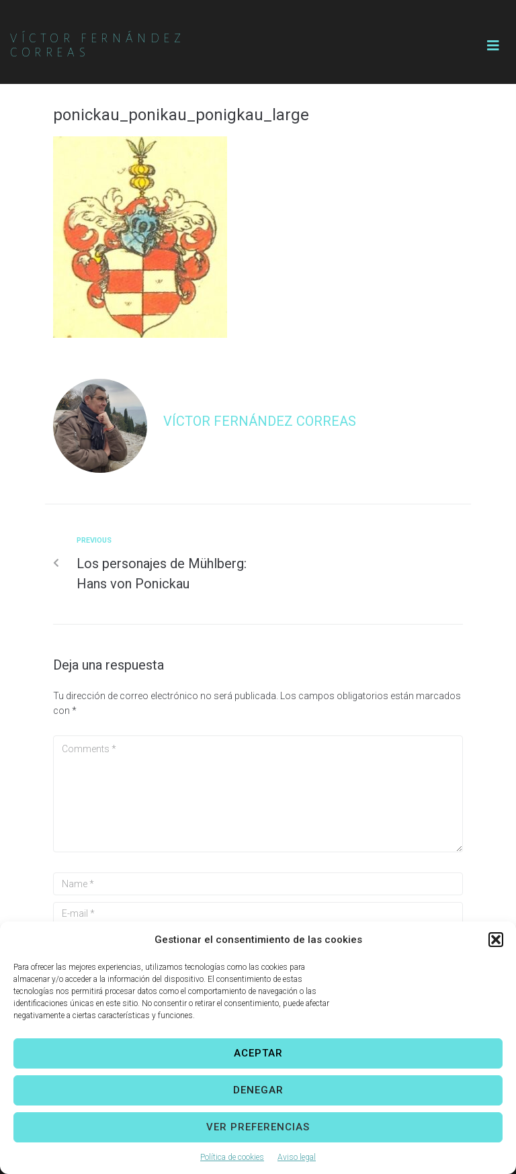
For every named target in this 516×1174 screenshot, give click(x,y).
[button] (496, 939)
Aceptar (258, 1053)
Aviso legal (296, 1157)
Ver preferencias (258, 1127)
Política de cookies (232, 1157)
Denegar (258, 1090)
